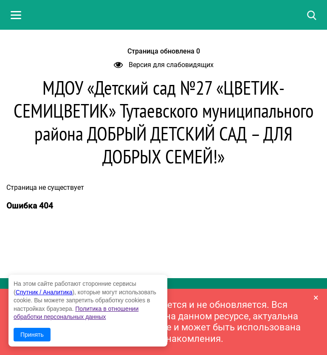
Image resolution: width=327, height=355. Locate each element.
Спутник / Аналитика (44, 292)
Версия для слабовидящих (164, 65)
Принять (32, 334)
